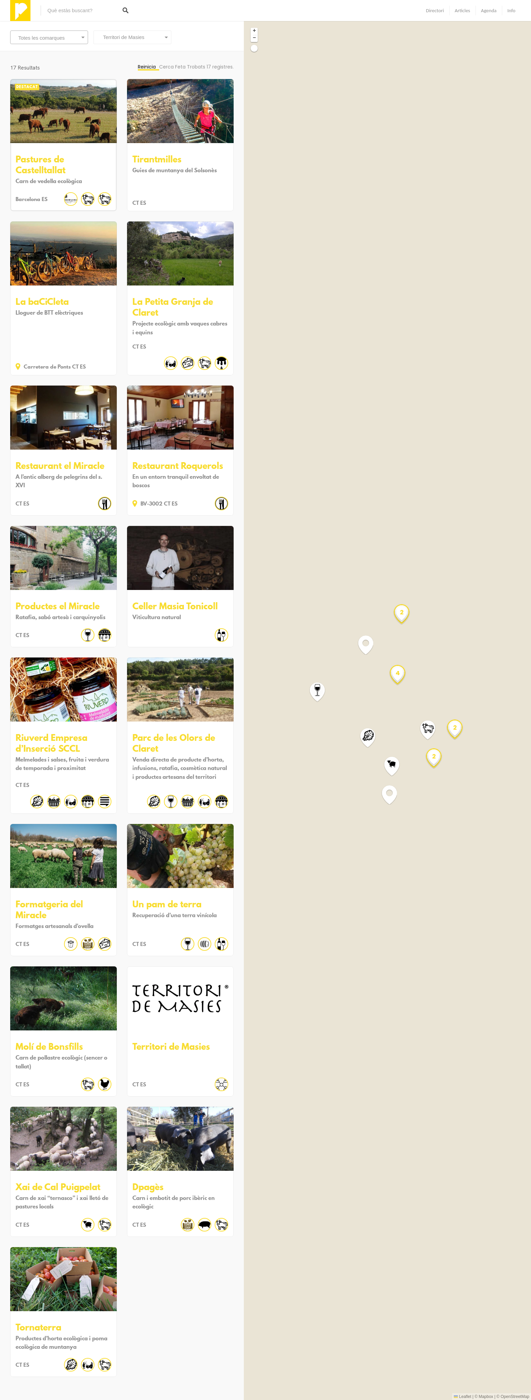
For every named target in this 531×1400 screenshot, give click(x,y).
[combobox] (132, 37)
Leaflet (462, 1396)
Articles (462, 10)
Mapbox (486, 1396)
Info (511, 10)
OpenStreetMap (515, 1396)
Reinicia (147, 66)
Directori (435, 10)
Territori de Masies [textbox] (121, 37)
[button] (321, 692)
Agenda (488, 10)
